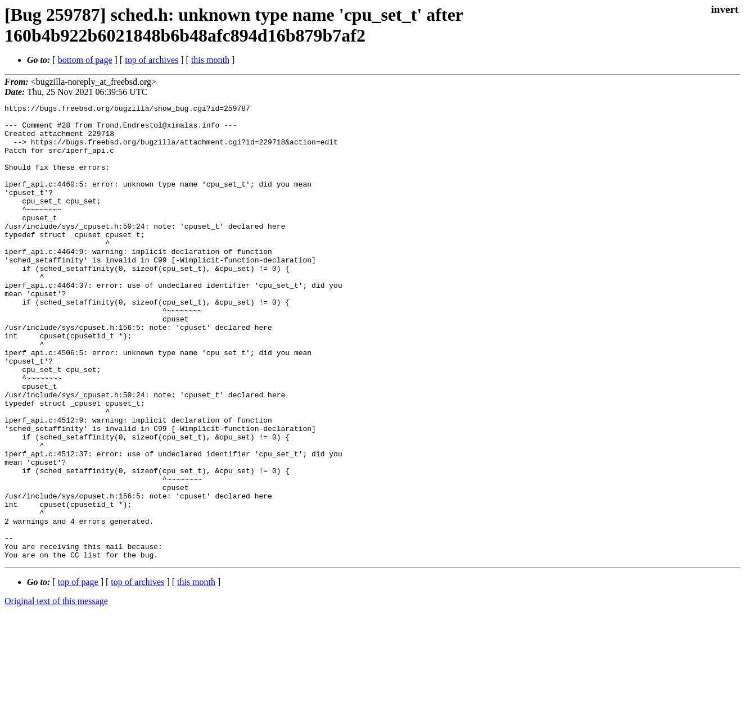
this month (210, 60)
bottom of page (85, 60)
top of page (78, 673)
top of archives (151, 60)
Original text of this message (56, 692)
